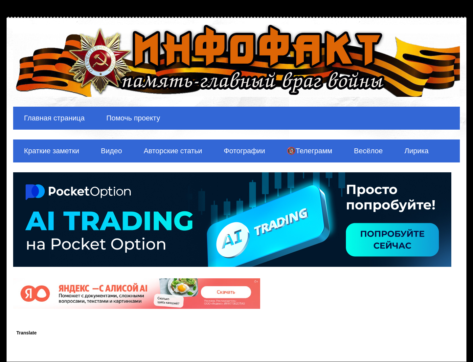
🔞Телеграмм (309, 151)
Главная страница (54, 118)
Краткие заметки (51, 151)
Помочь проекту (133, 118)
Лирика (416, 151)
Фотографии (244, 151)
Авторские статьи (173, 151)
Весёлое (368, 151)
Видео (111, 151)
